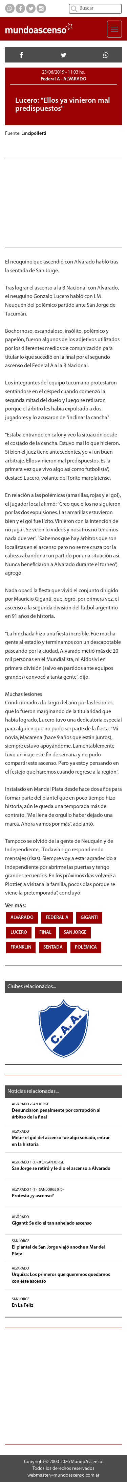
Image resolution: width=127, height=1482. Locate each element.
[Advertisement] (63, 202)
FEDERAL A (57, 917)
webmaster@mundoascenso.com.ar (63, 1475)
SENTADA (53, 947)
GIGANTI (89, 917)
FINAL (45, 932)
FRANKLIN (20, 947)
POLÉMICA (86, 947)
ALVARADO (22, 917)
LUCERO (18, 932)
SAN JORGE (75, 932)
